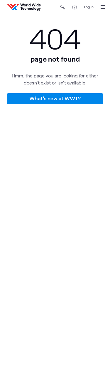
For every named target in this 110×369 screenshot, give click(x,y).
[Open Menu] (103, 7)
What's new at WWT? (55, 98)
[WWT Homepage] (24, 7)
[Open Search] (62, 7)
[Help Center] (74, 7)
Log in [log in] (89, 7)
